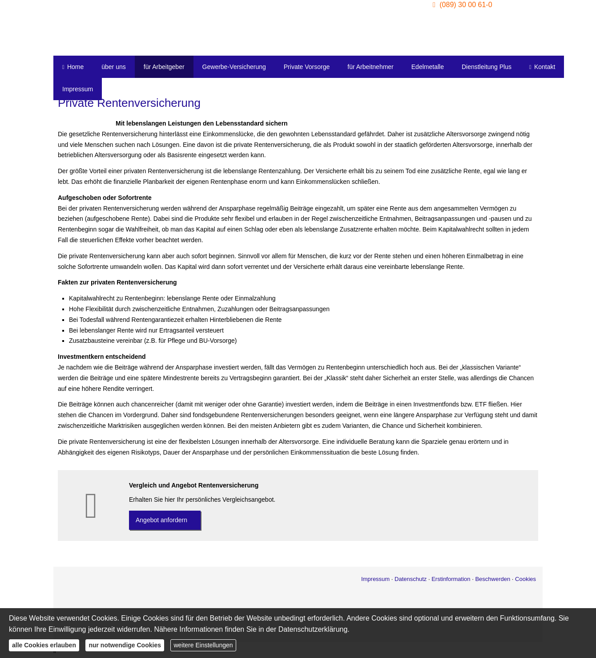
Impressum (375, 579)
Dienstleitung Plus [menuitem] (486, 66)
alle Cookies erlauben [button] (44, 645)
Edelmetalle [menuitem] (427, 66)
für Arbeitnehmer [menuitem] (370, 66)
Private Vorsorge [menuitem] (307, 66)
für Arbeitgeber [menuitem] (164, 66)
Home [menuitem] (73, 66)
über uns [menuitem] (113, 66)
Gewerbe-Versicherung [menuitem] (234, 66)
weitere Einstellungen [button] (203, 645)
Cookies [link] (525, 579)
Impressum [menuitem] (77, 89)
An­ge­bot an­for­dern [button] (161, 520)
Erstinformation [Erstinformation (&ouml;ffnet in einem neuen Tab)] (450, 579)
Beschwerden (492, 579)
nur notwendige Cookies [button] (125, 645)
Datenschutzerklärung (313, 629)
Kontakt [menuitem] (542, 66)
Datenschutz (411, 579)
